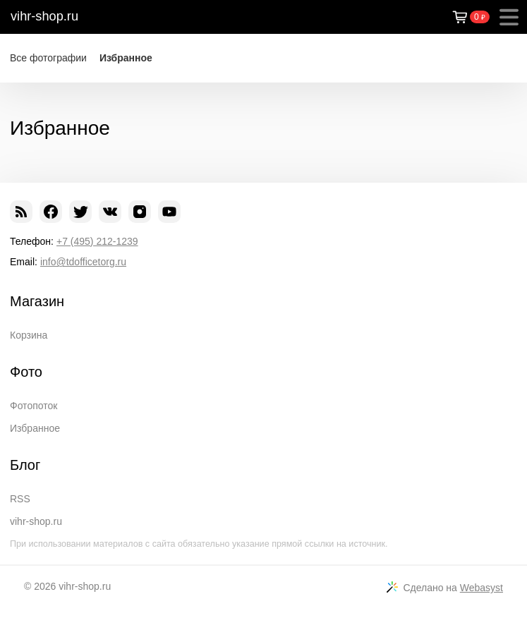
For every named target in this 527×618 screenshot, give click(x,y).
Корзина (28, 335)
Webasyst (481, 587)
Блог (25, 465)
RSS (20, 498)
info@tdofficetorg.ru (83, 261)
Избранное (125, 57)
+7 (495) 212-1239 (97, 241)
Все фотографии (48, 57)
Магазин (37, 301)
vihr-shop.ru (44, 16)
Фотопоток (33, 405)
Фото (26, 371)
